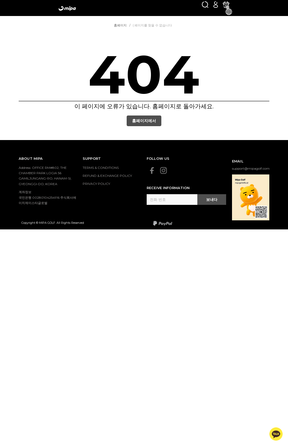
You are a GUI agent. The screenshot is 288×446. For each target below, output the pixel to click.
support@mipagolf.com (251, 168)
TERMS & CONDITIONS (101, 168)
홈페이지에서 (144, 120)
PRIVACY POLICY (96, 184)
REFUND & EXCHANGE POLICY (107, 176)
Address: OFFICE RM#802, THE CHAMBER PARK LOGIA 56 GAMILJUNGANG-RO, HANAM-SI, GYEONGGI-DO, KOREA (45, 176)
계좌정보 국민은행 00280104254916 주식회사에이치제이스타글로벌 (47, 197)
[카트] (226, 4)
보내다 (211, 199)
